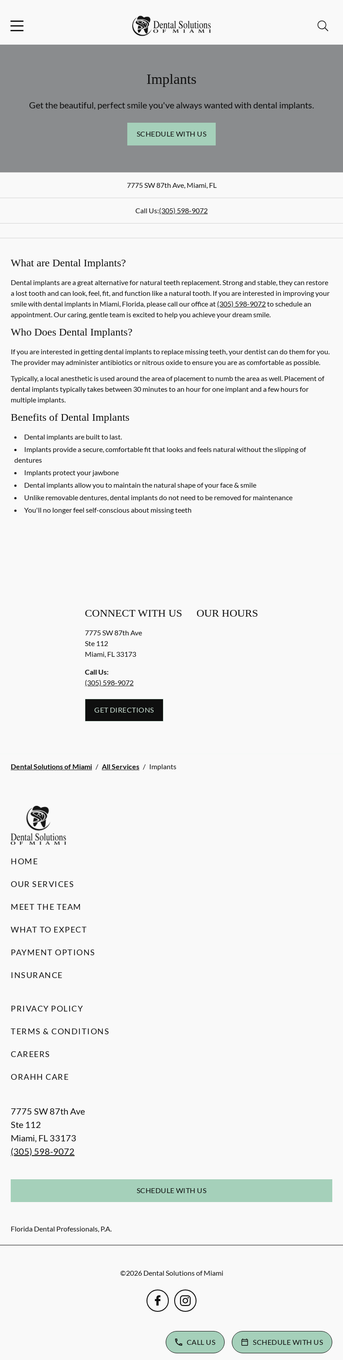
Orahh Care (40, 1077)
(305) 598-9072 (183, 210)
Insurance (37, 975)
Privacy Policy (47, 1008)
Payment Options (53, 952)
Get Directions (124, 709)
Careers (30, 1054)
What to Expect (49, 929)
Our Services (42, 884)
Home (24, 861)
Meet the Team (46, 907)
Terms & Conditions (60, 1031)
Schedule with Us (172, 133)
